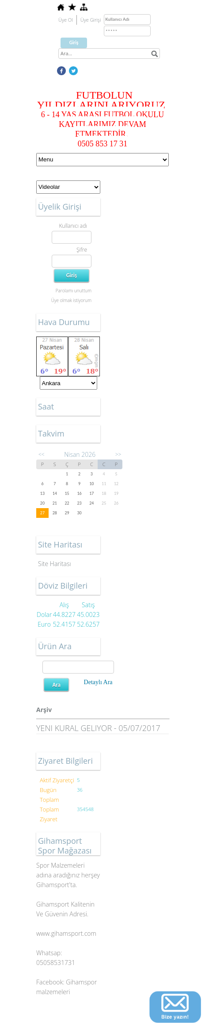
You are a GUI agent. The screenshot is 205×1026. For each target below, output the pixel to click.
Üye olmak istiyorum (71, 300)
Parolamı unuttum (73, 290)
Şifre (81, 249)
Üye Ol (65, 19)
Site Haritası (54, 563)
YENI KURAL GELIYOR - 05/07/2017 (98, 728)
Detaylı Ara (98, 682)
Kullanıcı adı (73, 226)
